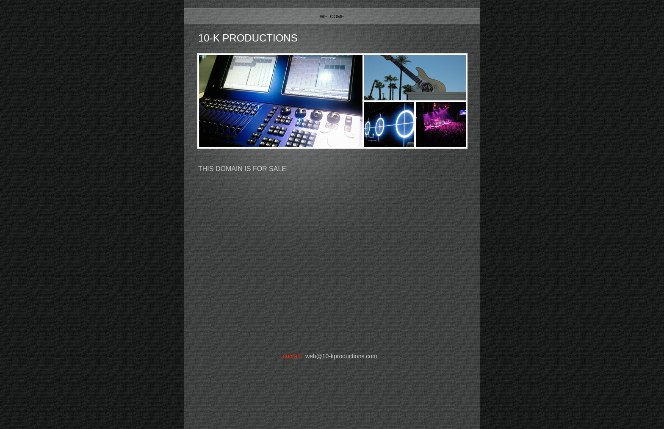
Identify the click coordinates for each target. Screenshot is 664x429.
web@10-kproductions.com (341, 356)
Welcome (332, 16)
